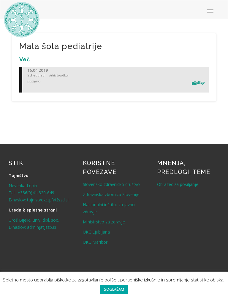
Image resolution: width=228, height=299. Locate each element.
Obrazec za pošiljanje (177, 184)
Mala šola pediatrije (60, 46)
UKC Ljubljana (96, 232)
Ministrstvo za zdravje (104, 222)
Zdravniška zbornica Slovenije (111, 194)
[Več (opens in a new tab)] (24, 59)
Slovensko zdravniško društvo (111, 184)
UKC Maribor (95, 242)
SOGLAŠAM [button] (114, 289)
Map (201, 82)
